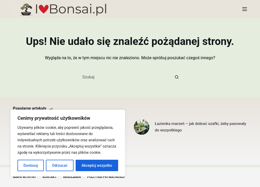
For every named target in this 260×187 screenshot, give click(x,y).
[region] (67, 143)
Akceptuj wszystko (97, 165)
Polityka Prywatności (106, 177)
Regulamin (72, 177)
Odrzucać (59, 165)
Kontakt (50, 177)
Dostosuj (30, 165)
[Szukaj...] (125, 77)
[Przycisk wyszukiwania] (177, 77)
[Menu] (244, 9)
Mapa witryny (24, 177)
